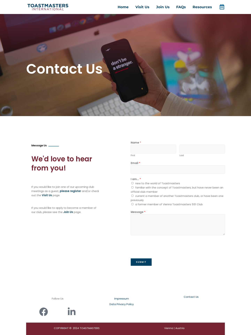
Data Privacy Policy (121, 304)
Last (182, 155)
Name (136, 142)
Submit (141, 262)
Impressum (121, 298)
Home (125, 7)
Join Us (164, 7)
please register (70, 191)
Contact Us (191, 297)
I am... (136, 179)
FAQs (182, 7)
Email (135, 163)
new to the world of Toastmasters (157, 183)
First (133, 155)
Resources (202, 7)
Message (138, 212)
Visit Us (144, 7)
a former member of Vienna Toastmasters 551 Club (169, 204)
